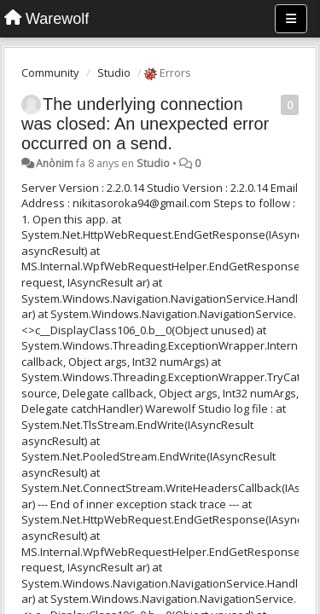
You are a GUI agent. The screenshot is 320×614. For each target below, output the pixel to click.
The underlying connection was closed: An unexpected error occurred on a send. (145, 124)
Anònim (54, 163)
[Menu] (291, 18)
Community (50, 72)
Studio (114, 72)
